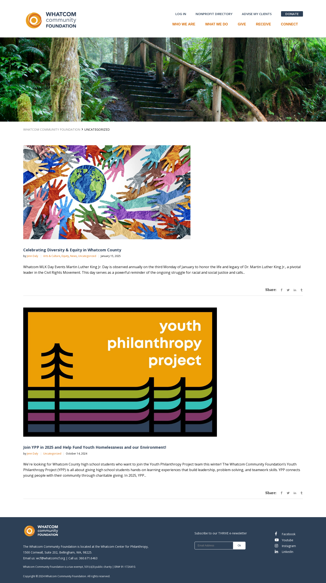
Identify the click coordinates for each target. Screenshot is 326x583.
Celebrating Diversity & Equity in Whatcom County (72, 249)
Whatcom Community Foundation (51, 129)
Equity (65, 256)
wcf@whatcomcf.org (50, 558)
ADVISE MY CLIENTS (257, 14)
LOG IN (180, 14)
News (73, 256)
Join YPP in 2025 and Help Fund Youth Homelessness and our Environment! (94, 447)
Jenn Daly (33, 256)
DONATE (292, 14)
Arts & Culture (51, 256)
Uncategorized (87, 256)
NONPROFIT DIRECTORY (214, 14)
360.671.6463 (88, 558)
